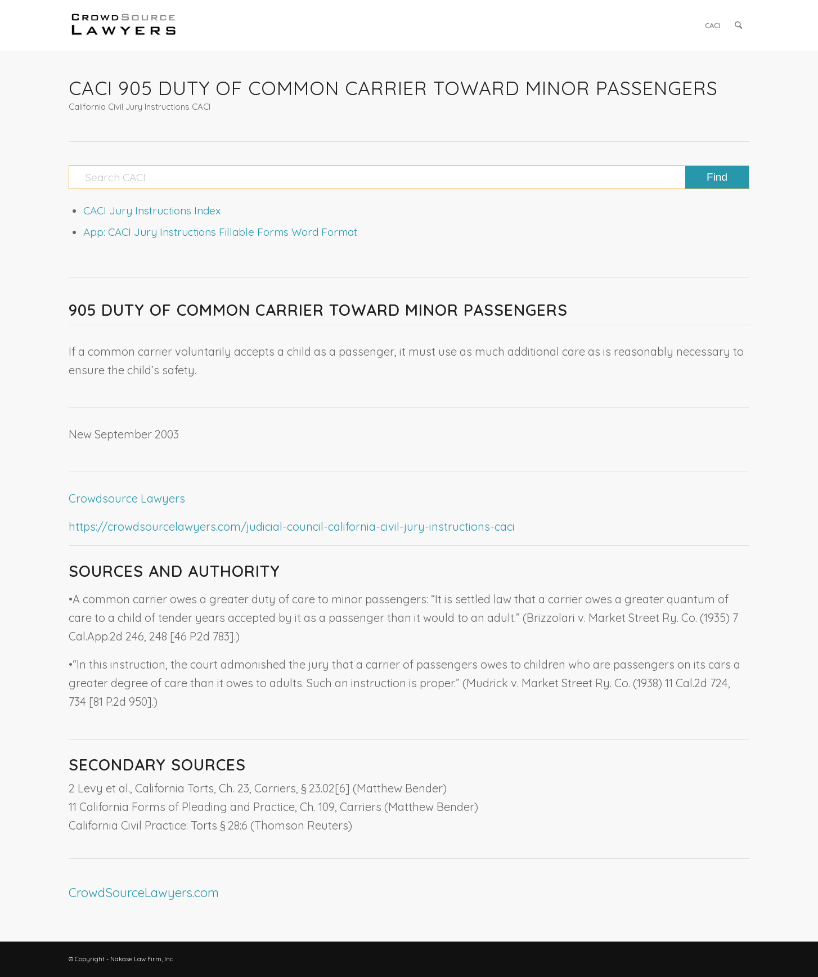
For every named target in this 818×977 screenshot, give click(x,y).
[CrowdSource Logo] (124, 25)
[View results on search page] (717, 177)
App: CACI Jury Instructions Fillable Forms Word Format (220, 232)
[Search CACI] (409, 177)
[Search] (738, 25)
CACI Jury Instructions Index (152, 210)
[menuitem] (712, 25)
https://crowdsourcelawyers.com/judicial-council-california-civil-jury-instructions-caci (292, 526)
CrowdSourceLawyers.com (144, 892)
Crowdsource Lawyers (127, 498)
